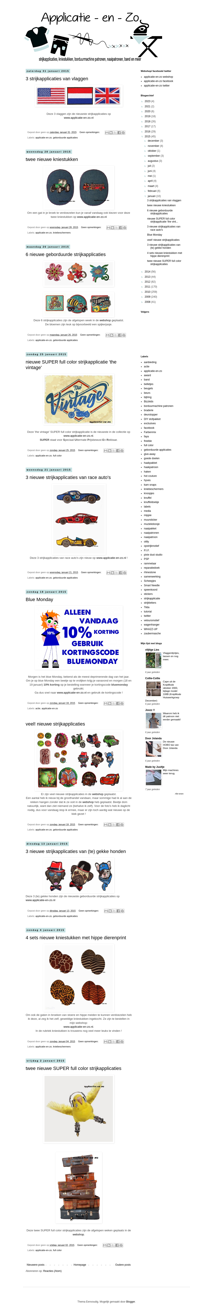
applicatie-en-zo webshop (158, 76)
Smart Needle (152, 585)
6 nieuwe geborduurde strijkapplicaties (66, 254)
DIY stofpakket (152, 419)
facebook (149, 427)
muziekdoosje (152, 524)
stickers (148, 593)
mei (150, 175)
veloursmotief (151, 620)
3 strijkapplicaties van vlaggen (57, 78)
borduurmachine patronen (158, 406)
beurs (147, 392)
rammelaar (150, 563)
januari (152, 196)
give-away (149, 454)
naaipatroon (150, 537)
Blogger (130, 1301)
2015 (148, 136)
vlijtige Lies (152, 649)
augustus (153, 160)
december (154, 140)
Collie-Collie (152, 678)
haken (147, 471)
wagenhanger (152, 624)
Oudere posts (123, 1264)
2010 (148, 291)
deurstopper (151, 414)
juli (150, 165)
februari (152, 190)
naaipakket (150, 528)
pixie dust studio (153, 554)
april (150, 180)
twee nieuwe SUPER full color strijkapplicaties (73, 1068)
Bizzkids (148, 401)
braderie (148, 410)
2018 (148, 121)
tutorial (148, 611)
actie (38, 708)
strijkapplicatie (152, 598)
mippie (147, 515)
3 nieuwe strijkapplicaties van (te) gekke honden (76, 851)
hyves (147, 480)
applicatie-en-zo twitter (157, 85)
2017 (148, 126)
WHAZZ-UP (150, 629)
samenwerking (152, 576)
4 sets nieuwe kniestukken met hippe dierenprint (76, 937)
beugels (148, 388)
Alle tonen (179, 794)
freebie (148, 440)
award (147, 375)
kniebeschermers (62, 232)
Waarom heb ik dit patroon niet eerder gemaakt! (172, 716)
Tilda (146, 607)
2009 (148, 296)
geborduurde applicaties (65, 137)
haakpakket (150, 462)
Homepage (80, 1264)
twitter (147, 615)
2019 (148, 116)
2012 (148, 281)
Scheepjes (150, 580)
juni (150, 171)
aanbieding (150, 362)
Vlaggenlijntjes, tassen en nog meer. (171, 656)
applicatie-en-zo (44, 137)
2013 (148, 276)
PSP (146, 559)
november (154, 145)
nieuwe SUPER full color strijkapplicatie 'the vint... (162, 220)
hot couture (150, 475)
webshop (105, 320)
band (147, 379)
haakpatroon (151, 467)
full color (57, 455)
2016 (148, 131)
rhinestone (150, 572)
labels (147, 506)
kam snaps (150, 484)
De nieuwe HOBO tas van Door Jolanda (171, 744)
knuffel (147, 497)
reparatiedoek (152, 567)
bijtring (147, 397)
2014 (148, 271)
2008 (148, 301)
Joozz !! (150, 710)
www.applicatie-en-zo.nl (79, 117)
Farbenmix (150, 432)
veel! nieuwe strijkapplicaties (55, 724)
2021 (148, 106)
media (147, 510)
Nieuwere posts (35, 1264)
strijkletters (150, 602)
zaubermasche (152, 633)
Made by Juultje (154, 766)
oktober (152, 150)
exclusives (150, 423)
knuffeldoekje (151, 502)
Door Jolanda (153, 738)
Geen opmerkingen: (90, 132)
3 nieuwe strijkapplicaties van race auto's (68, 477)
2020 (148, 111)
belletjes (148, 384)
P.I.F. (146, 550)
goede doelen (152, 458)
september (154, 155)
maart (151, 186)
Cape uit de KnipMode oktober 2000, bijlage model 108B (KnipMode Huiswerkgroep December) (163, 691)
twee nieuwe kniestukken (52, 159)
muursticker (150, 519)
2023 (148, 101)
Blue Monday (39, 599)
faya (146, 436)
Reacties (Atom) (52, 1271)
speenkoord (150, 589)
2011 (148, 286)
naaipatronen (151, 532)
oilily (146, 541)
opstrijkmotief (151, 545)
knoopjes (149, 493)
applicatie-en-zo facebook (158, 81)
